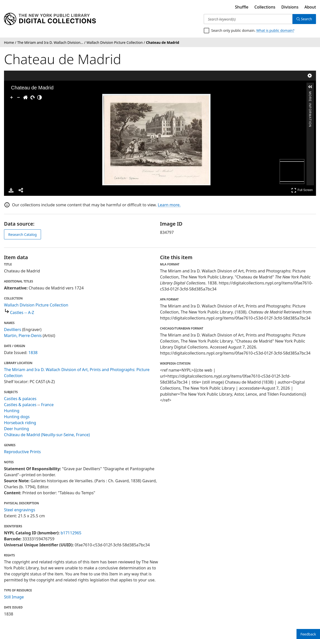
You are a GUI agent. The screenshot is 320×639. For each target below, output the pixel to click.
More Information (310, 93)
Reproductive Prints (22, 451)
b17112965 (70, 533)
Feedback (308, 634)
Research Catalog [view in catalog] (22, 234)
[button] (310, 86)
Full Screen (302, 190)
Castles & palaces (20, 398)
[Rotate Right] (32, 97)
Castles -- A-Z (22, 312)
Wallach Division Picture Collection (36, 305)
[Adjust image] (39, 97)
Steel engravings (19, 510)
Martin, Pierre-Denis (23, 335)
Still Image (14, 597)
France (47, 404)
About (310, 7)
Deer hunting (16, 428)
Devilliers (12, 329)
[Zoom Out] (18, 97)
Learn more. (169, 205)
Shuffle (241, 7)
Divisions (289, 7)
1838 (33, 352)
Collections (265, 7)
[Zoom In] (11, 97)
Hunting (11, 410)
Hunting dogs (17, 416)
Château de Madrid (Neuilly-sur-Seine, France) (47, 434)
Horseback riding (20, 422)
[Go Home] (25, 97)
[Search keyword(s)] (248, 19)
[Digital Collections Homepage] (50, 19)
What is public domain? (275, 30)
